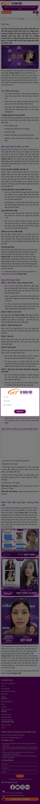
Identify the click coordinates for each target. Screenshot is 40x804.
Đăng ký (20, 411)
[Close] (38, 389)
